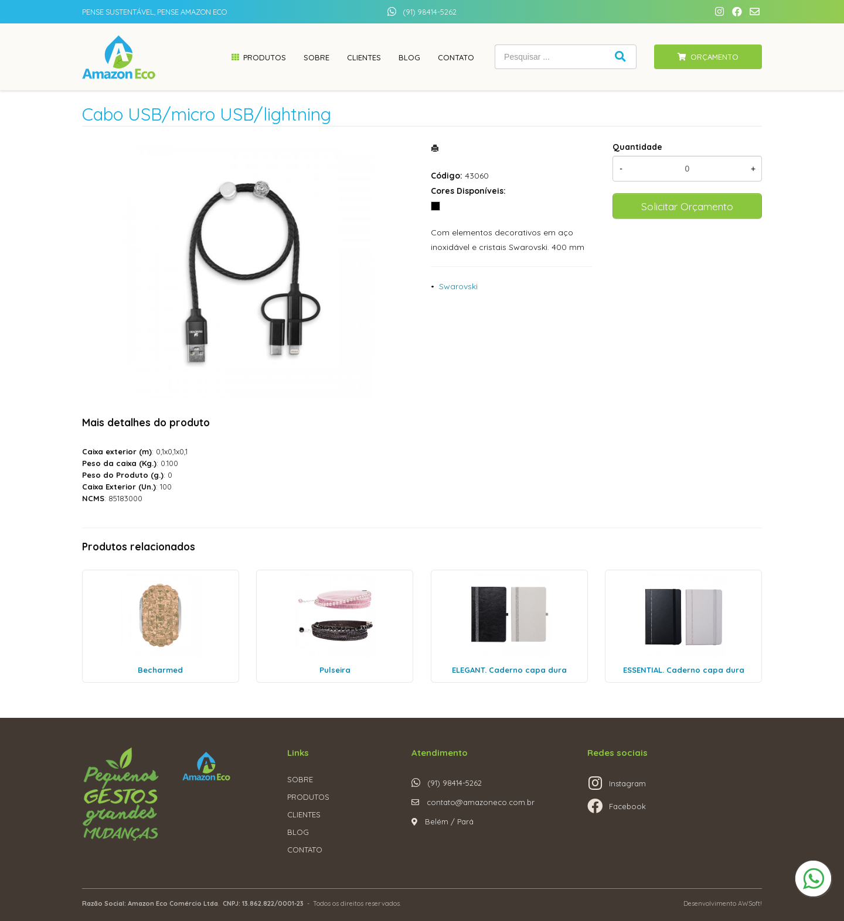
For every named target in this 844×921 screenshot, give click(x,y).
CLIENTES (304, 814)
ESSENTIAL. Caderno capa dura (683, 670)
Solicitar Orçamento (687, 206)
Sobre (316, 57)
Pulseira (334, 670)
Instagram (627, 783)
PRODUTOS (308, 797)
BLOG (298, 832)
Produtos (264, 57)
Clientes (364, 57)
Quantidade (637, 147)
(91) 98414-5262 (430, 11)
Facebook (627, 806)
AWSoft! (750, 903)
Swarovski (458, 286)
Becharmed (160, 670)
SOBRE (300, 779)
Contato (456, 57)
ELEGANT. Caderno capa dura (509, 670)
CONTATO (304, 849)
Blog (409, 57)
